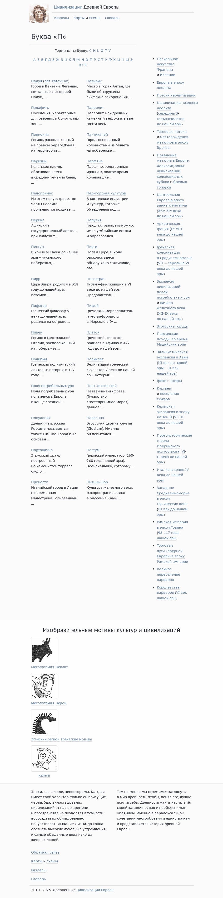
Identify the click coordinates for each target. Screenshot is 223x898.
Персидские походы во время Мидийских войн (172, 339)
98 (160, 532)
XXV (161, 210)
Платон (93, 332)
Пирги (92, 246)
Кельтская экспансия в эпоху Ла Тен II (173, 411)
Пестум (37, 246)
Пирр (35, 278)
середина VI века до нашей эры (173, 268)
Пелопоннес (42, 193)
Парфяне (95, 161)
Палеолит (95, 107)
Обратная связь (45, 852)
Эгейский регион (45, 739)
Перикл (37, 220)
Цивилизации (68, 7)
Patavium (60, 81)
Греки (161, 380)
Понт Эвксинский (102, 385)
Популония (41, 417)
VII (160, 263)
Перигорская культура (106, 193)
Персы (61, 703)
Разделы (61, 17)
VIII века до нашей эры (170, 234)
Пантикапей (97, 134)
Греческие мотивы (76, 739)
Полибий (39, 359)
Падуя (36, 81)
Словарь (112, 17)
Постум (93, 450)
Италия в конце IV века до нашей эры (173, 475)
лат (47, 81)
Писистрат (96, 278)
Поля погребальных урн (52, 385)
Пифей (93, 305)
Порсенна (95, 417)
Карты (79, 17)
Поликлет (95, 359)
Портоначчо (42, 450)
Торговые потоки (172, 131)
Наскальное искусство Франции (167, 64)
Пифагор (39, 305)
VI (176, 417)
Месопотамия (42, 667)
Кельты (44, 775)
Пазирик (94, 81)
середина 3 (168, 113)
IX (172, 229)
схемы (94, 17)
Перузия (94, 220)
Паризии (38, 161)
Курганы (164, 388)
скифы (176, 380)
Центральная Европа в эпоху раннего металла (172, 200)
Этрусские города (172, 326)
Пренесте (39, 482)
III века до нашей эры (170, 422)
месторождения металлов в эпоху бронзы (172, 142)
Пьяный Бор (97, 482)
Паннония (40, 134)
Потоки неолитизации (176, 95)
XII (160, 313)
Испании (167, 74)
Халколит (165, 166)
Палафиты (40, 107)
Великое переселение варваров (168, 574)
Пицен (36, 332)
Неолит (62, 667)
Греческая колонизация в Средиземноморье (175, 252)
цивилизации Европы (95, 890)
